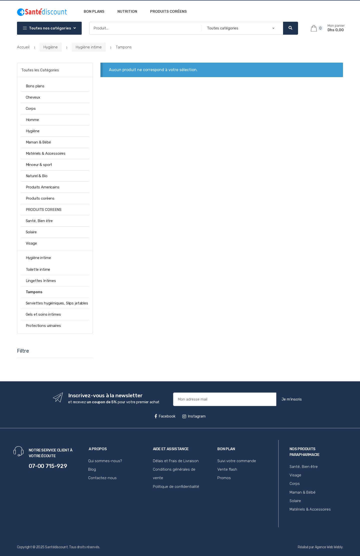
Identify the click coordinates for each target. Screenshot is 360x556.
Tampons (34, 292)
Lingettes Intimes (41, 280)
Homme (32, 120)
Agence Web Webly (329, 547)
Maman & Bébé (38, 142)
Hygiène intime (89, 47)
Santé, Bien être (39, 221)
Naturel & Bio (36, 176)
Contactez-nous (102, 478)
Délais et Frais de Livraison (176, 461)
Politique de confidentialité (176, 486)
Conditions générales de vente (174, 473)
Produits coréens (168, 11)
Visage (31, 243)
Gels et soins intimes (43, 314)
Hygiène (50, 47)
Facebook (164, 416)
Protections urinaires (43, 325)
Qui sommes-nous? (105, 461)
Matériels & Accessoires (46, 153)
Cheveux (33, 97)
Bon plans (94, 11)
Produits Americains (42, 187)
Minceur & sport (39, 164)
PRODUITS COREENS (44, 209)
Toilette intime (38, 269)
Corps (31, 108)
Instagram (194, 416)
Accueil (23, 47)
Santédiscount (56, 547)
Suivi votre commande (236, 461)
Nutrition (127, 11)
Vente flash (227, 469)
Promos (224, 478)
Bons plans (35, 86)
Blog (92, 469)
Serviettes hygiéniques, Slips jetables (57, 303)
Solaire (31, 232)
